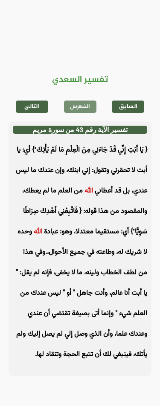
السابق (128, 107)
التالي (31, 107)
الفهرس (80, 107)
